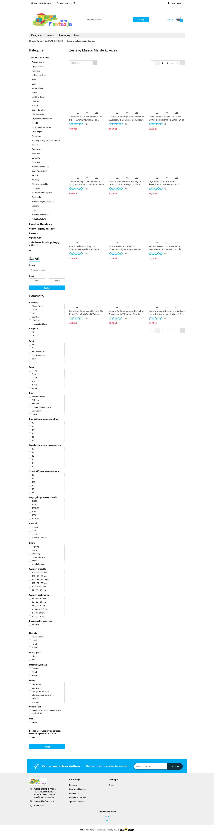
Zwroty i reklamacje (77, 789)
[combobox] (83, 62)
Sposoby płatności (77, 801)
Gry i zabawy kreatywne (42, 119)
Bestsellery (64, 35)
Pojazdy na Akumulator (40, 224)
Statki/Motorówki (39, 171)
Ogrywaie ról (37, 66)
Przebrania (36, 136)
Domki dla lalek (38, 110)
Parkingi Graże (38, 62)
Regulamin (74, 793)
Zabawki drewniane (40, 214)
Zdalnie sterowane (40, 166)
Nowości (51, 35)
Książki (35, 210)
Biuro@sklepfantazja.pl (44, 801)
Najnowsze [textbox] (75, 63)
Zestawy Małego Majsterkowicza (46, 140)
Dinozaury (36, 101)
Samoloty (36, 158)
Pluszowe (36, 153)
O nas (111, 785)
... (30, 250)
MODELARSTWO (39, 219)
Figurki (35, 123)
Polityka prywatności (78, 797)
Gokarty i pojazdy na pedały (42, 229)
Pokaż (47, 747)
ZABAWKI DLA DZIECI (40, 58)
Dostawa (73, 785)
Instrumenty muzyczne (41, 127)
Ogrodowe (36, 149)
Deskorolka (36, 197)
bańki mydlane (38, 97)
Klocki (34, 79)
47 (177, 63)
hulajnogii (36, 71)
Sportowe (36, 162)
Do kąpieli (36, 188)
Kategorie (37, 35)
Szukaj (47, 288)
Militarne (35, 106)
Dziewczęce (37, 132)
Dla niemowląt (38, 114)
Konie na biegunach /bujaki (43, 201)
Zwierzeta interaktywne (42, 193)
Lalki (34, 84)
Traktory (35, 180)
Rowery (33, 233)
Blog (76, 35)
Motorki (35, 145)
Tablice (35, 175)
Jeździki (35, 206)
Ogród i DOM (36, 238)
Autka (34, 93)
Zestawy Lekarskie (40, 184)
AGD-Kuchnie (37, 88)
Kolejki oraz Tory (39, 75)
